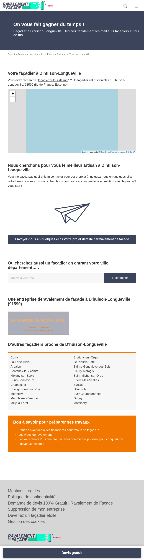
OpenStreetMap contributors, (113, 152)
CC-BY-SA (130, 152)
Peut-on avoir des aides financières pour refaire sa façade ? (59, 430)
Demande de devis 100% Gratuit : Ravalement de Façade (60, 503)
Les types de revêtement (35, 434)
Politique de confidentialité (31, 497)
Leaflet (85, 152)
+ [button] (13, 94)
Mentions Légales (24, 490)
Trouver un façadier (28, 54)
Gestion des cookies (26, 521)
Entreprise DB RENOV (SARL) (38, 320)
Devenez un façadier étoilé (32, 515)
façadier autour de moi (53, 80)
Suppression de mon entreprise (36, 509)
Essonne (61, 54)
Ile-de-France (47, 54)
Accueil (11, 54)
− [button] (13, 99)
